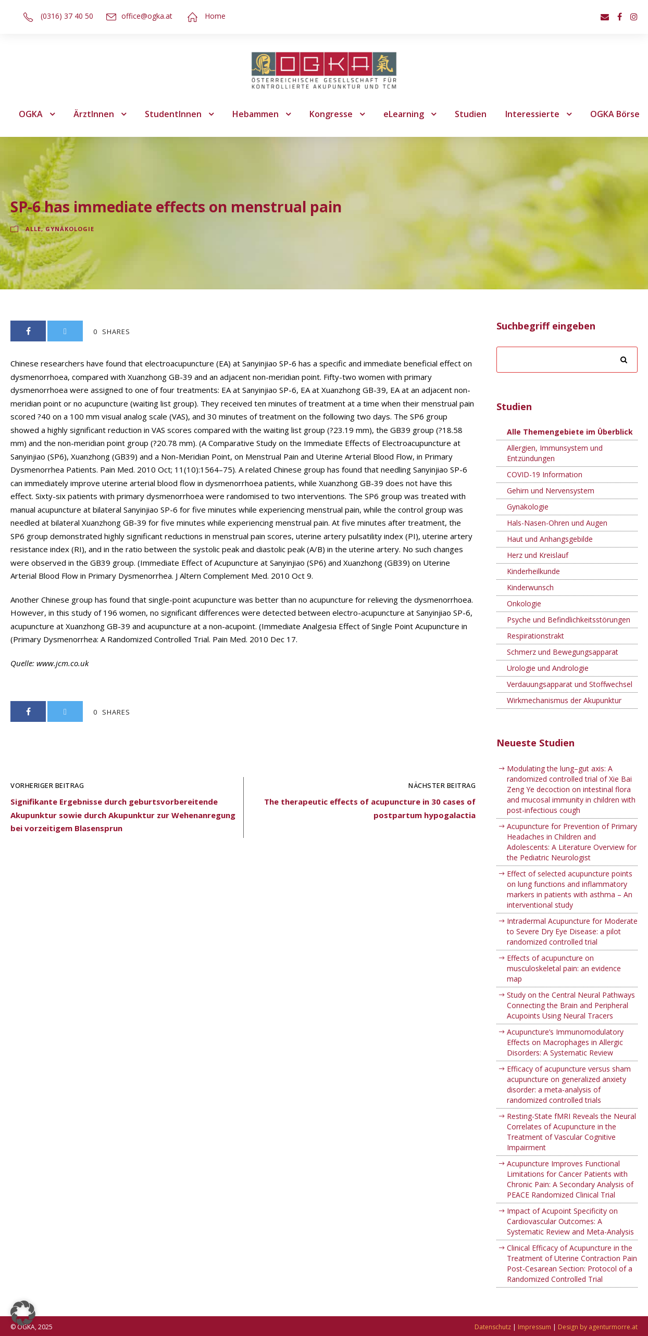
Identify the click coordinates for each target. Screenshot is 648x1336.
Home (215, 16)
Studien (471, 114)
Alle (33, 229)
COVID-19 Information (544, 474)
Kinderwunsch (530, 587)
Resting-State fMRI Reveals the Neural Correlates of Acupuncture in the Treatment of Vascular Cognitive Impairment (571, 1131)
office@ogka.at (146, 16)
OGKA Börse (615, 114)
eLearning (403, 114)
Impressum (534, 1326)
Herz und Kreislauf (537, 555)
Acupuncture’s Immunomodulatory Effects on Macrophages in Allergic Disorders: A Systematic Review (565, 1042)
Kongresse (331, 114)
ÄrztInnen (93, 114)
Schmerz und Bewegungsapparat (562, 652)
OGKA (31, 114)
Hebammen (255, 114)
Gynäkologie (69, 229)
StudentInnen (173, 114)
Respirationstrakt (535, 636)
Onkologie (524, 603)
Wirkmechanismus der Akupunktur (564, 700)
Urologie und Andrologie (548, 668)
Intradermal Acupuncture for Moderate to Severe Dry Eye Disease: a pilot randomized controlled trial (572, 931)
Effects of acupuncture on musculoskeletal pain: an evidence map (564, 968)
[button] (23, 1313)
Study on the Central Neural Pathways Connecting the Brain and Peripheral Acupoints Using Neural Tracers (571, 1005)
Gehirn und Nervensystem (550, 490)
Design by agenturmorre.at (598, 1326)
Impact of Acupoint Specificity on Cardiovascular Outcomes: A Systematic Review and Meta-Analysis (570, 1221)
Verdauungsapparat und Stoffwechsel (569, 684)
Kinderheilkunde (533, 571)
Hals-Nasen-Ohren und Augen (557, 523)
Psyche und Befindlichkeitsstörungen (568, 620)
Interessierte (532, 114)
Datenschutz (493, 1326)
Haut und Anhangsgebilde (550, 539)
